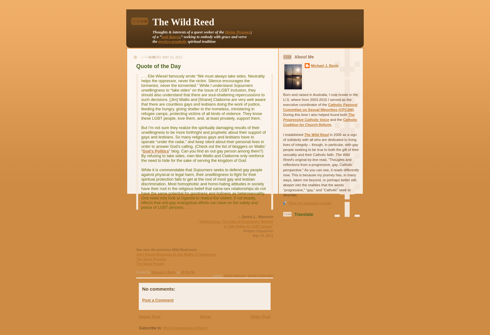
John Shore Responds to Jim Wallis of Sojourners (176, 254)
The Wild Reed (183, 22)
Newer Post (149, 316)
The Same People (150, 264)
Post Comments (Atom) (185, 328)
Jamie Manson (235, 276)
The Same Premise (151, 259)
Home (205, 316)
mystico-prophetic (172, 41)
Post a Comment (157, 300)
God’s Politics (155, 151)
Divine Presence (238, 32)
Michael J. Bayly (325, 66)
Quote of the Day (260, 276)
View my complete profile (309, 203)
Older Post (261, 316)
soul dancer (171, 37)
